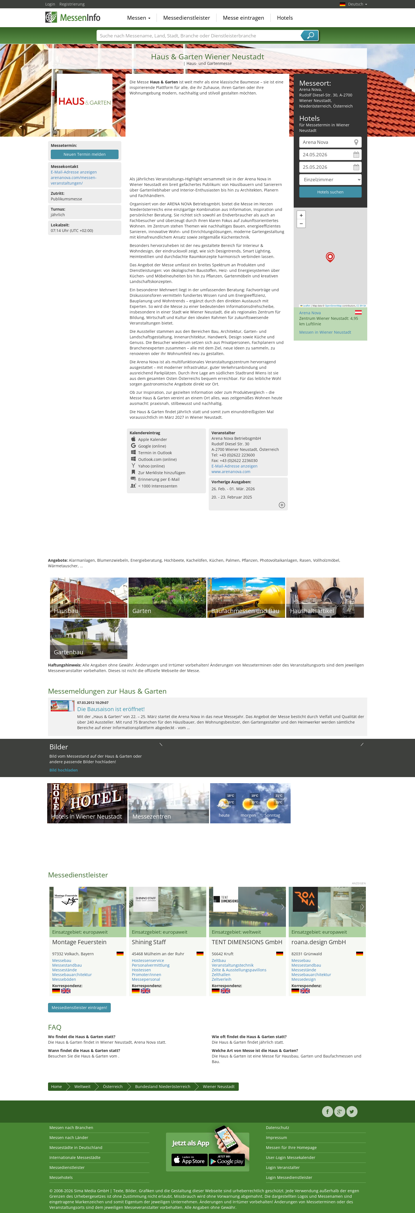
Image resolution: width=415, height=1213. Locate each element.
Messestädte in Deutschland (75, 1147)
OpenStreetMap (333, 305)
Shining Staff (149, 942)
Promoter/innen (146, 974)
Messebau (61, 960)
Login (50, 4)
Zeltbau (219, 960)
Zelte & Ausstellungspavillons (239, 969)
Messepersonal (146, 979)
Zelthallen (221, 974)
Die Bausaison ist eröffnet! (111, 709)
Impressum (276, 1137)
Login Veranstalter (283, 1167)
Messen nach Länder (68, 1137)
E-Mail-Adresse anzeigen (74, 172)
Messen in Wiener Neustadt (325, 332)
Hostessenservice (148, 960)
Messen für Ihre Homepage (291, 1147)
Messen (138, 17)
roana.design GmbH (318, 942)
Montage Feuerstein (79, 942)
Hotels (285, 17)
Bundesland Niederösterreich (162, 1086)
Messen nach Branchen (71, 1127)
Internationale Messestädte (74, 1157)
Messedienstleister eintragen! (79, 1007)
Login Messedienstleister (289, 1177)
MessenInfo (73, 17)
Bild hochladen (63, 770)
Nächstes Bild (123, 906)
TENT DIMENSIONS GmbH (247, 942)
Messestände (64, 969)
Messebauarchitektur (72, 974)
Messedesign (303, 979)
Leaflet (305, 305)
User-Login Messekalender (290, 1157)
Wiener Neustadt (219, 1086)
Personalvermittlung (151, 965)
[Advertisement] (207, 137)
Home (56, 1086)
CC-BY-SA (361, 305)
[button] (330, 257)
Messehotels (61, 1177)
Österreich (113, 1086)
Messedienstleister (186, 17)
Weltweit (82, 1086)
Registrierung (72, 4)
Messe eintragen (243, 17)
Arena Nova (310, 312)
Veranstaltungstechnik (232, 965)
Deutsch (357, 4)
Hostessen (141, 969)
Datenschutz (277, 1127)
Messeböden (64, 979)
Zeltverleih (222, 979)
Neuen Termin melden (85, 154)
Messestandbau (67, 965)
